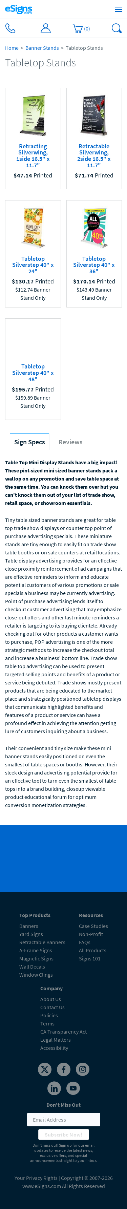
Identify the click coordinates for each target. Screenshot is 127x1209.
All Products (92, 950)
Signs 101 (90, 958)
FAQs (84, 942)
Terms (47, 1023)
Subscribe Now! (64, 1134)
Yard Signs (31, 934)
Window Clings (36, 974)
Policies (49, 1015)
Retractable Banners (42, 942)
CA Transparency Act (63, 1031)
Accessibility (54, 1047)
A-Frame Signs (35, 950)
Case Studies (93, 925)
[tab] (29, 441)
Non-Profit (91, 934)
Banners (28, 925)
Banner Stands (42, 47)
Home (12, 47)
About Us (50, 999)
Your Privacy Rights (36, 1177)
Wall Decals (32, 966)
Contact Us (52, 1007)
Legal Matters (55, 1039)
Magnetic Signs (36, 958)
